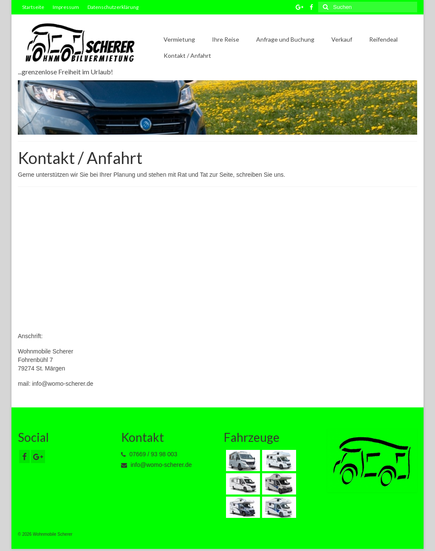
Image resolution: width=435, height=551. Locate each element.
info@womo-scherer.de (156, 464)
